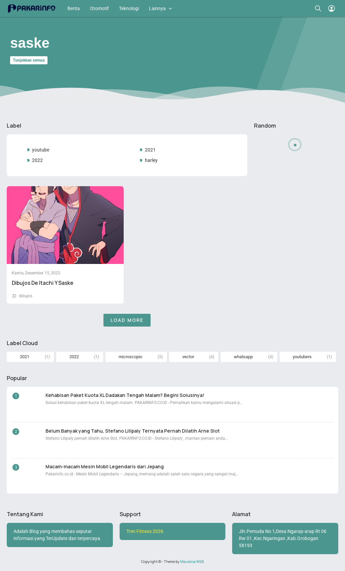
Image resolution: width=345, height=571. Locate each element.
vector (188, 356)
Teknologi (129, 8)
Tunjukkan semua (28, 60)
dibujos (25, 296)
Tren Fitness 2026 (144, 531)
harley (151, 160)
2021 (150, 150)
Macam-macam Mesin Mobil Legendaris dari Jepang (104, 466)
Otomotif (99, 8)
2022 (37, 160)
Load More (127, 320)
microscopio (130, 356)
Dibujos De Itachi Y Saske (42, 283)
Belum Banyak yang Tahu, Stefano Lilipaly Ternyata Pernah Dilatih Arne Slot (132, 431)
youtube (40, 150)
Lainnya (157, 8)
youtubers (302, 356)
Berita (73, 8)
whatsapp (243, 356)
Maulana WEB (192, 561)
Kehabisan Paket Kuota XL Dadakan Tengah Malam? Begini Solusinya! (124, 395)
